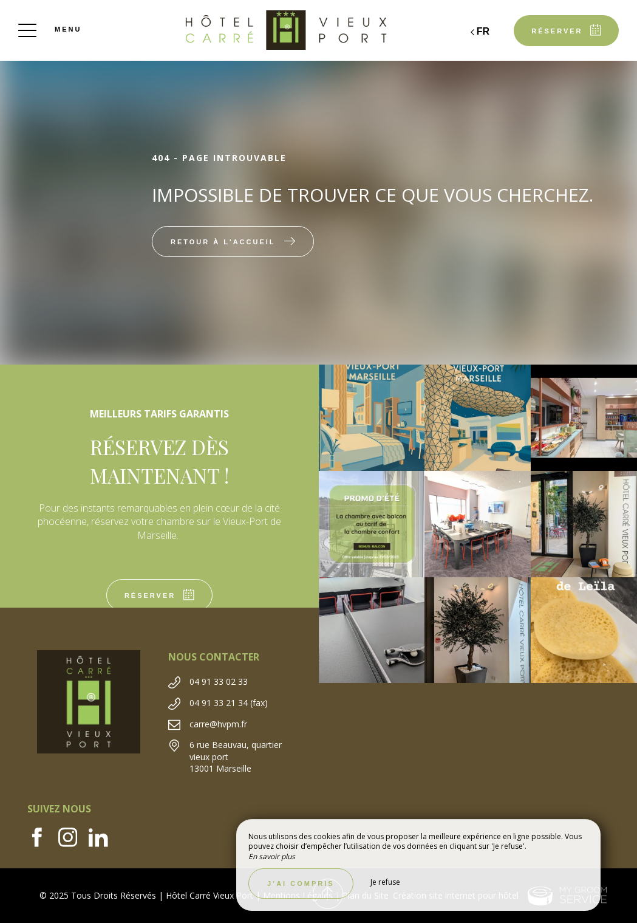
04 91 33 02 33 (218, 681)
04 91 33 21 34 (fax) (228, 703)
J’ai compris (301, 883)
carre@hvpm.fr (218, 724)
